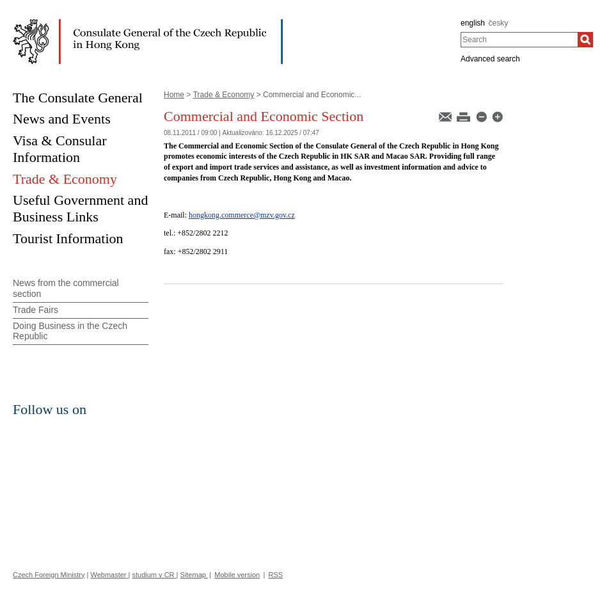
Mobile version (237, 575)
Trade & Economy (224, 94)
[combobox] (519, 39)
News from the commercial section (66, 288)
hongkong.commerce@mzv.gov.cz (242, 215)
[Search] (585, 39)
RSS (276, 575)
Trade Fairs (35, 310)
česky (499, 23)
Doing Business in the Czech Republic (70, 331)
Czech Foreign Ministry (48, 575)
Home (174, 94)
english (473, 23)
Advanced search (490, 59)
